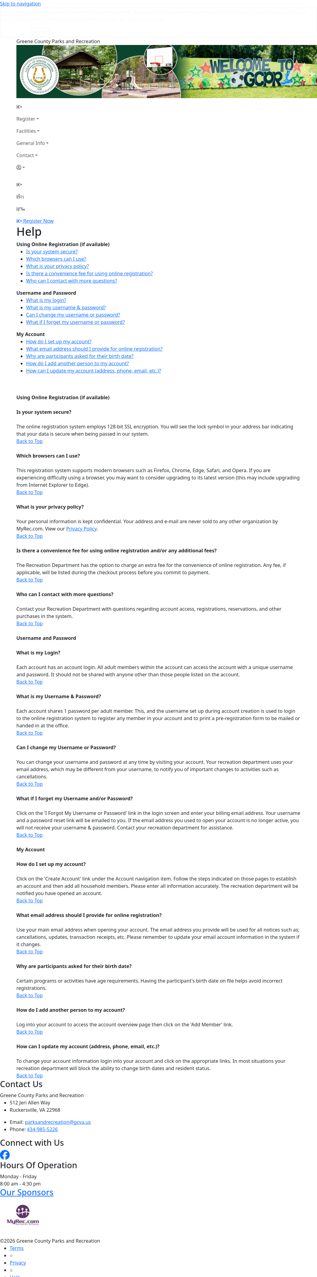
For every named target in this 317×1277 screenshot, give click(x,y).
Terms (17, 1217)
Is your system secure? (52, 221)
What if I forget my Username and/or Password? (74, 768)
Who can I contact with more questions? (71, 250)
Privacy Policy (81, 498)
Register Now (38, 190)
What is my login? (46, 269)
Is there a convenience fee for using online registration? (89, 243)
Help (15, 1247)
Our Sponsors (26, 1161)
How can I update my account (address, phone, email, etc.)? (93, 340)
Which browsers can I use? (56, 228)
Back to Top (29, 410)
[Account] (32, 137)
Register (25, 88)
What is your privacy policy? (57, 235)
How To (18, 1261)
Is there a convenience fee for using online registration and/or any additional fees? (116, 520)
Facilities (26, 100)
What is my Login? (38, 622)
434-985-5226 (42, 1099)
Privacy (18, 1232)
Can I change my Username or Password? (66, 717)
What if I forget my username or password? (75, 291)
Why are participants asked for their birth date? (80, 325)
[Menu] (20, 178)
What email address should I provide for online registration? (94, 318)
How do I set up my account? (59, 311)
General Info (30, 112)
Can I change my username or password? (73, 284)
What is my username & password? (66, 277)
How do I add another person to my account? (77, 333)
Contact (25, 125)
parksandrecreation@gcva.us (58, 1091)
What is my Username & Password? (58, 666)
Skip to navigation (20, 3)
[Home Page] (32, 76)
